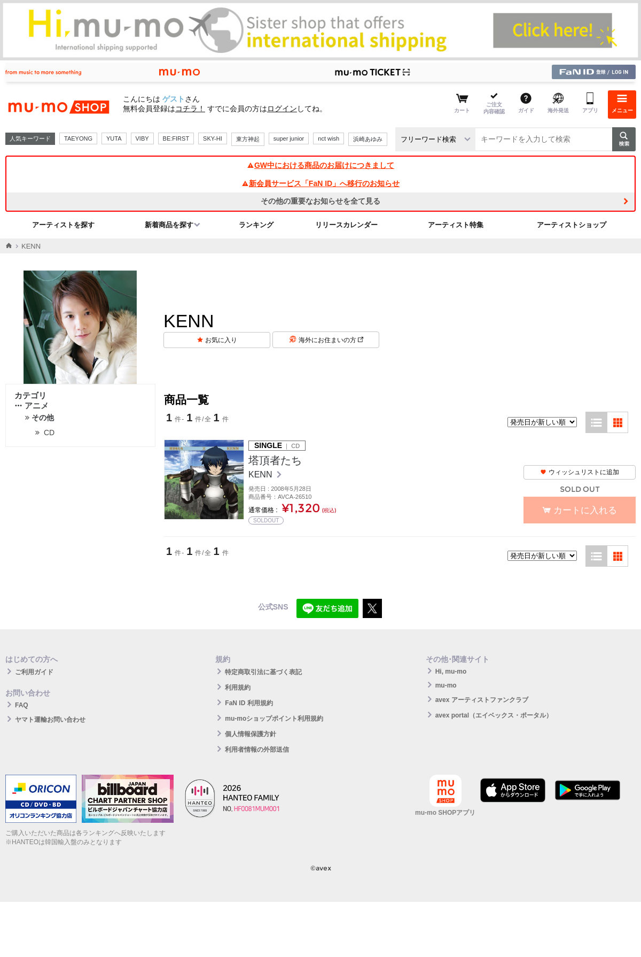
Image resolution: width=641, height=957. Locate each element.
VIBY (142, 138)
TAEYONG (78, 138)
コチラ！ (190, 108)
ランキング (256, 225)
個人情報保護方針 (250, 734)
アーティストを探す (63, 225)
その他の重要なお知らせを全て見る (320, 201)
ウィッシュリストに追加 (579, 472)
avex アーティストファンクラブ (481, 700)
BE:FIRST (176, 138)
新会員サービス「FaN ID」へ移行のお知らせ (320, 183)
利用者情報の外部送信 (257, 749)
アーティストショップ (571, 225)
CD (49, 432)
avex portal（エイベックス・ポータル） (493, 715)
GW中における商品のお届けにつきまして (320, 165)
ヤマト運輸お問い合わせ (50, 719)
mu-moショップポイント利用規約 (274, 718)
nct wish (328, 138)
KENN (261, 474)
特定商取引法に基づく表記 (263, 672)
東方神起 (248, 139)
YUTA (114, 138)
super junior (288, 138)
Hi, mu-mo (451, 671)
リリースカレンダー (346, 225)
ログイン (282, 108)
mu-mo (446, 685)
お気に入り (221, 340)
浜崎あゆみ (367, 139)
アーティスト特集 (455, 225)
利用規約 (238, 687)
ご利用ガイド (34, 672)
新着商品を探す (169, 225)
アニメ (31, 405)
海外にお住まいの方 (331, 340)
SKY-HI (212, 138)
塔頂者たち (275, 460)
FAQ (21, 705)
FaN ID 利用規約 (248, 703)
